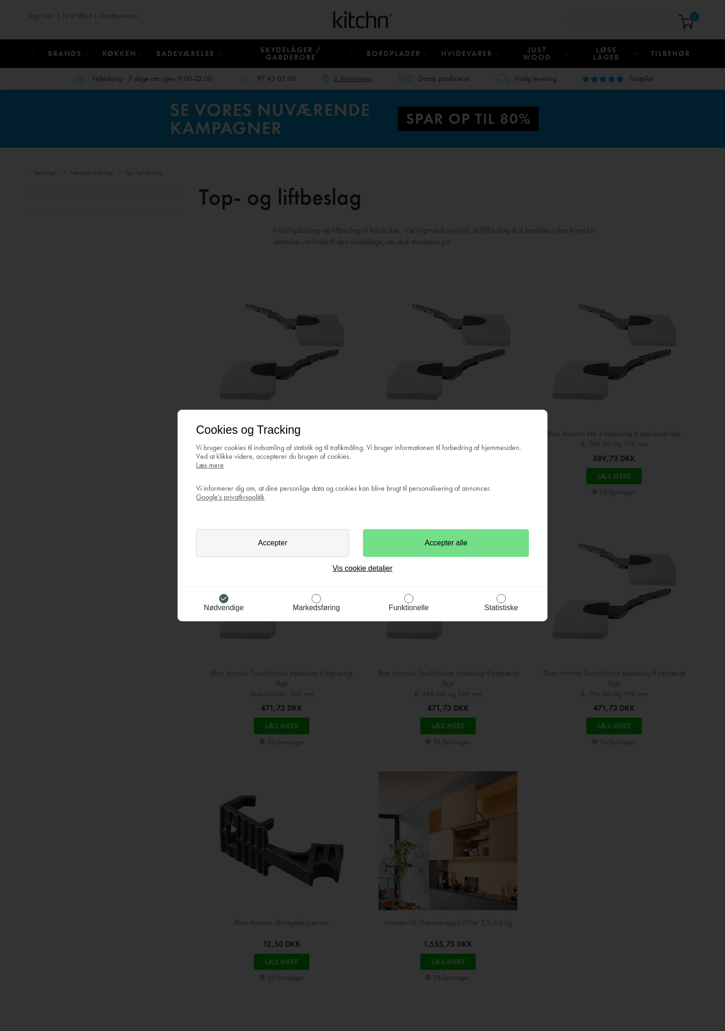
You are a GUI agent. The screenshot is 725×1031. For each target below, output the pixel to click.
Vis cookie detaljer (362, 568)
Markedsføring (316, 608)
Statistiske (501, 608)
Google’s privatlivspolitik (230, 497)
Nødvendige (224, 608)
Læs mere (210, 465)
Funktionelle (409, 608)
